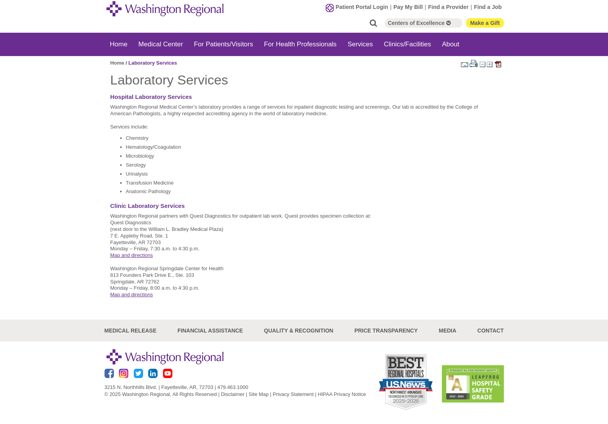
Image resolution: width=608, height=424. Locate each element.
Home (119, 44)
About (450, 44)
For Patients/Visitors (223, 44)
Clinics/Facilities (407, 44)
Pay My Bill (408, 7)
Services (360, 44)
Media (447, 330)
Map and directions (131, 255)
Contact (490, 330)
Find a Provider (448, 7)
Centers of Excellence (419, 23)
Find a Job (488, 7)
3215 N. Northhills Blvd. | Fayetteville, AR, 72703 (159, 387)
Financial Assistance (210, 330)
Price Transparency (386, 330)
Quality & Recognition (298, 330)
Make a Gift (485, 23)
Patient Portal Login (362, 7)
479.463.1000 (232, 387)
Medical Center (160, 44)
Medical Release (131, 330)
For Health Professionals (300, 44)
